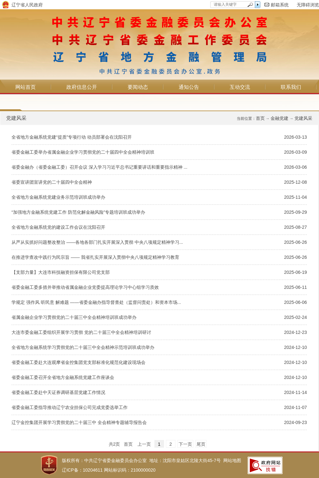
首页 (260, 118)
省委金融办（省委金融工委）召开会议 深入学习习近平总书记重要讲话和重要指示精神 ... (99, 167)
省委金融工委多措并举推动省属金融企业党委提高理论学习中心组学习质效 (85, 287)
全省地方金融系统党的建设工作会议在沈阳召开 (58, 227)
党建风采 (303, 118)
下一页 (185, 444)
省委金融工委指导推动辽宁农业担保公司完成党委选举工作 (69, 407)
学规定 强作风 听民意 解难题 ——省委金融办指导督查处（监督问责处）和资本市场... (96, 302)
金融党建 (279, 118)
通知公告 (189, 87)
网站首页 (25, 87)
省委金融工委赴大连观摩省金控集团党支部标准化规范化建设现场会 (78, 362)
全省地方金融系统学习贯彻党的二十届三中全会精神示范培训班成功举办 (82, 347)
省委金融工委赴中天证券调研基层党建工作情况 (58, 392)
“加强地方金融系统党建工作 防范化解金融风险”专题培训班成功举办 (78, 212)
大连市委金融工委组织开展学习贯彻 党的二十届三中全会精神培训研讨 (81, 332)
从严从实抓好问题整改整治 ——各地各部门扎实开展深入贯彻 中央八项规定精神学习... (97, 242)
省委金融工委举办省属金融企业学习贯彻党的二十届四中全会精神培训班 (82, 152)
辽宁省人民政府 (27, 4)
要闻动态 (138, 87)
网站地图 (232, 460)
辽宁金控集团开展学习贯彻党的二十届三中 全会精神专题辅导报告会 (79, 422)
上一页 (144, 444)
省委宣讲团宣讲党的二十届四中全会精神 (51, 182)
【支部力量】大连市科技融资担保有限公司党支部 (60, 272)
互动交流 (240, 87)
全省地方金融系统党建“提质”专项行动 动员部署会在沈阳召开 (71, 137)
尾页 (201, 444)
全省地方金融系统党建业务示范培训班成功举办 (58, 197)
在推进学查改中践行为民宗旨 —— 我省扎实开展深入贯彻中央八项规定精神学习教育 (95, 257)
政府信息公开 (81, 87)
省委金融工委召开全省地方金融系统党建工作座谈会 (62, 377)
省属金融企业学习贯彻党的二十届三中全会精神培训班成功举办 (74, 317)
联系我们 (291, 87)
